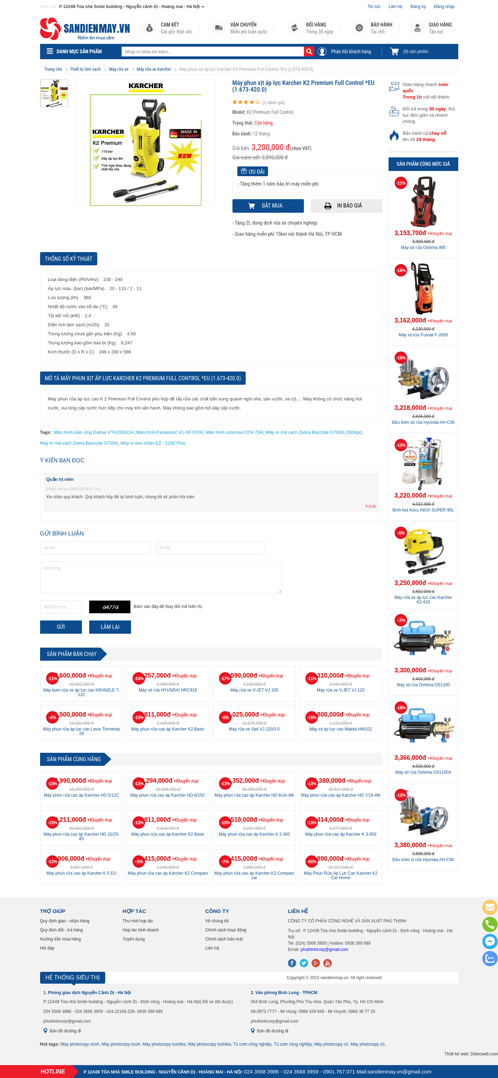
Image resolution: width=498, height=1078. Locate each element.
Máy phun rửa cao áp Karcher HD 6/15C (167, 795)
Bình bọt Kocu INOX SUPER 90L (423, 510)
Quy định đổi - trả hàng (61, 930)
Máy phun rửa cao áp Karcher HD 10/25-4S (81, 836)
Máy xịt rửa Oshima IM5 (423, 247)
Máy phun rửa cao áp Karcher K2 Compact (168, 873)
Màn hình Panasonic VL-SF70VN (169, 432)
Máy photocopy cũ (331, 1044)
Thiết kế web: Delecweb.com (471, 1054)
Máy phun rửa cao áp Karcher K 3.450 (340, 834)
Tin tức (374, 6)
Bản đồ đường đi (65, 1031)
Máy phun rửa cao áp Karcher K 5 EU (81, 873)
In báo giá (349, 205)
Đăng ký (418, 6)
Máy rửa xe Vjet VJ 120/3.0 (254, 729)
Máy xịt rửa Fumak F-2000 (423, 335)
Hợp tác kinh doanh (141, 930)
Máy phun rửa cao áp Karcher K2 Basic (167, 729)
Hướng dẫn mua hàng (60, 939)
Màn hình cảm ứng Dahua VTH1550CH (93, 432)
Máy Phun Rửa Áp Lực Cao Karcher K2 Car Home (340, 875)
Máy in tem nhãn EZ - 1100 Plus (153, 443)
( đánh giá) (273, 102)
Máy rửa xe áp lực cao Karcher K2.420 (423, 599)
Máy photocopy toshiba (164, 1044)
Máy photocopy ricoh (80, 1044)
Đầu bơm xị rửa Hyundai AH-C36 (423, 859)
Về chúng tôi (217, 921)
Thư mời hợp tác (138, 921)
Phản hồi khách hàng (351, 51)
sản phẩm (415, 51)
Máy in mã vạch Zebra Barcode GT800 (79, 443)
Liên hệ (396, 6)
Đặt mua (272, 205)
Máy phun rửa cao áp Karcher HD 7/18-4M (340, 795)
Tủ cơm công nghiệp (252, 1044)
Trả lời (370, 506)
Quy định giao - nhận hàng (65, 921)
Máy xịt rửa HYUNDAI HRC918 (168, 690)
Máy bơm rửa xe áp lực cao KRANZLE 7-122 (81, 692)
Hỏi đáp (47, 948)
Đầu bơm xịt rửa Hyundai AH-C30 (423, 422)
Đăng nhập (444, 6)
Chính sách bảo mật (224, 939)
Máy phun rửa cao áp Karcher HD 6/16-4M (254, 795)
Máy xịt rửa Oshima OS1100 (423, 684)
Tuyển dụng (134, 939)
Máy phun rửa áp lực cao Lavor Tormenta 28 (81, 731)
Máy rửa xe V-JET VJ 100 (254, 690)
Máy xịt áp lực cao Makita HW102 (340, 729)
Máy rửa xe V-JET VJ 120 (341, 690)
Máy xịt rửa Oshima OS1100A (423, 772)
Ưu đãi (253, 171)
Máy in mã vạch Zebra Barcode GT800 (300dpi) (314, 432)
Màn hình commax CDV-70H (234, 432)
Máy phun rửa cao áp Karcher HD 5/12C (81, 795)
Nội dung (161, 577)
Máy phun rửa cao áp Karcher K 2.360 (254, 834)
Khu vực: (49, 6)
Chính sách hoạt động (225, 930)
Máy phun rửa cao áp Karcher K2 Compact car (254, 875)
